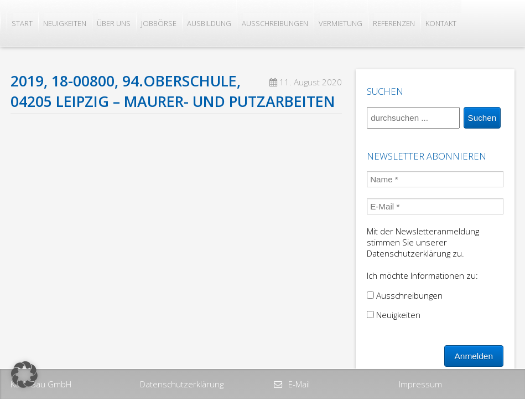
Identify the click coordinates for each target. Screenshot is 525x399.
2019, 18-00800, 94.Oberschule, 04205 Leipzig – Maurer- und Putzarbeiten (173, 91)
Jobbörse (158, 23)
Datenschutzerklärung (181, 384)
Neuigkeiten (64, 23)
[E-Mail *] (435, 206)
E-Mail (298, 384)
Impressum (420, 384)
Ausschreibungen (275, 23)
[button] (24, 374)
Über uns (114, 23)
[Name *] (435, 179)
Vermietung (340, 23)
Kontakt (440, 23)
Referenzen (394, 23)
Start (22, 23)
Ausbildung (209, 23)
